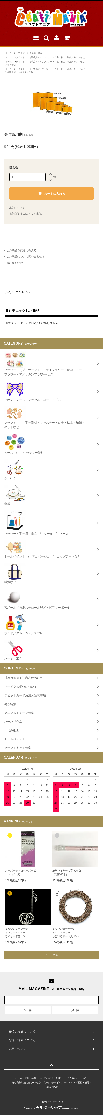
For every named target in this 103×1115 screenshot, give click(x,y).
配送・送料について (58, 1078)
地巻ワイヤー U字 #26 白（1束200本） (66, 872)
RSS (47, 1086)
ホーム (8, 53)
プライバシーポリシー (54, 1082)
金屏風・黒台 (35, 53)
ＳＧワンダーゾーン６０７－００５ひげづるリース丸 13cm (66, 932)
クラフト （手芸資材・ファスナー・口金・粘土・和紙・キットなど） (51, 57)
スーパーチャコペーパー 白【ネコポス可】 (20, 872)
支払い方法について (35, 1078)
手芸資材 (20, 53)
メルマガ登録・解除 (78, 1082)
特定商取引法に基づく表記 (25, 213)
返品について (17, 207)
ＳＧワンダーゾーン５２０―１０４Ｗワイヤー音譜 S (16, 932)
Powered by (51, 1108)
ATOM (55, 1086)
